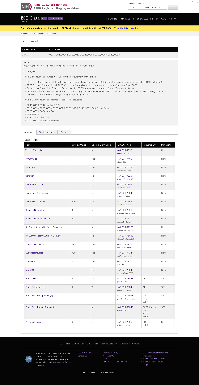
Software (161, 19)
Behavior (29, 175)
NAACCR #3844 (125, 287)
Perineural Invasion (34, 322)
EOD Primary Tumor (34, 244)
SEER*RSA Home (85, 352)
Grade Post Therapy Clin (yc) (39, 295)
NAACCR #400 (124, 158)
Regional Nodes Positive (37, 210)
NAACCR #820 (124, 210)
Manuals (125, 19)
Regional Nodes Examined (37, 218)
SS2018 (29, 270)
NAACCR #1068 (125, 295)
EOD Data (42, 18)
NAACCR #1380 (125, 227)
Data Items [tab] (28, 132)
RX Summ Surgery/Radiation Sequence (43, 227)
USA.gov (145, 364)
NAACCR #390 (124, 150)
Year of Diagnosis (33, 150)
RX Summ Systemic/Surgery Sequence (44, 235)
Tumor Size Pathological (36, 193)
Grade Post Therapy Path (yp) (39, 307)
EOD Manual (92, 343)
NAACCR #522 (124, 167)
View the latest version (126, 28)
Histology (30, 167)
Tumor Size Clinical (34, 184)
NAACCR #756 (124, 201)
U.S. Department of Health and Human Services (154, 354)
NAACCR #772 (124, 244)
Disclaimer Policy (110, 352)
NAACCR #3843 (125, 278)
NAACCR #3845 (125, 307)
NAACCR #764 (124, 270)
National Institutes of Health (153, 358)
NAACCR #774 (124, 252)
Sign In (195, 2)
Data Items (31, 140)
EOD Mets (30, 261)
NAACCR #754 (124, 193)
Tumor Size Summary (35, 201)
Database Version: (136, 3)
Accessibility (108, 355)
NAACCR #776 (124, 261)
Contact (173, 19)
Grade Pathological (34, 287)
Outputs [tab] (64, 132)
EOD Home (26, 33)
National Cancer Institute (152, 361)
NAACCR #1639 (125, 235)
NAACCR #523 (124, 175)
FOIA (105, 358)
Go (172, 7)
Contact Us (82, 355)
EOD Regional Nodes (35, 252)
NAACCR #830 (124, 218)
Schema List (112, 19)
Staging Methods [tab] (47, 132)
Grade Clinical (32, 278)
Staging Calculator (143, 19)
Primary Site (31, 158)
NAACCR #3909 (125, 322)
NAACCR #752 (124, 184)
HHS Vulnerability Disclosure (116, 361)
